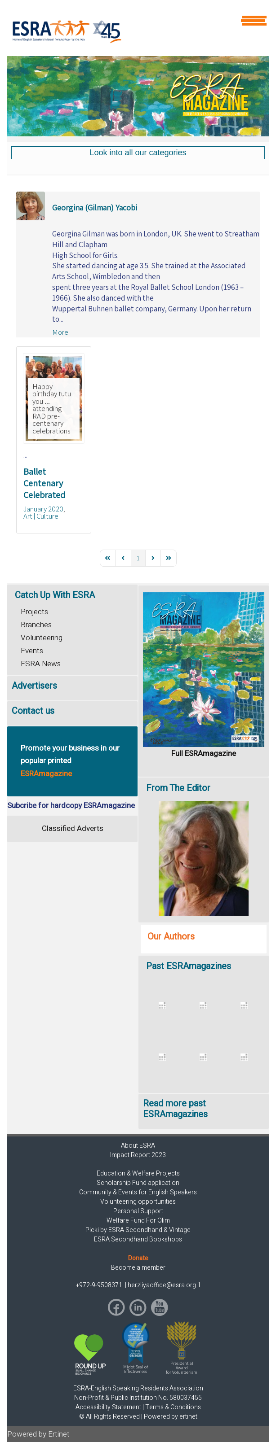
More (60, 332)
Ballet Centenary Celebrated (44, 483)
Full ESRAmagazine (203, 753)
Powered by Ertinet (38, 1434)
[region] (138, 96)
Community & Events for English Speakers (138, 1192)
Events (32, 650)
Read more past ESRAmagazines (175, 1109)
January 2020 (43, 508)
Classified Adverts (72, 828)
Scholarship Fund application (138, 1183)
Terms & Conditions (173, 1407)
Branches (36, 624)
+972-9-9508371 (100, 1285)
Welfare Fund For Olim (138, 1220)
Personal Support (138, 1211)
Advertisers (34, 685)
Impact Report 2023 (138, 1155)
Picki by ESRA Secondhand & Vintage (138, 1230)
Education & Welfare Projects (138, 1173)
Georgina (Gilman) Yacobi (94, 207)
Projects (34, 611)
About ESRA (138, 1145)
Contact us (33, 710)
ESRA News (41, 663)
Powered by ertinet (170, 1416)
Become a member (138, 1267)
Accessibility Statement (108, 1407)
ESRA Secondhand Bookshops (138, 1239)
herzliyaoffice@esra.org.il (164, 1285)
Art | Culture (40, 516)
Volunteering (41, 637)
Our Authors (171, 936)
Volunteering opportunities (138, 1201)
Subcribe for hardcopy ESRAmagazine (71, 805)
